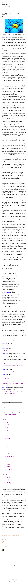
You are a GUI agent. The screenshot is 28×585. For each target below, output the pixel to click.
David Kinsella (8, 541)
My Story (7, 6)
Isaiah (19, 535)
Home (3, 6)
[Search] (25, 2)
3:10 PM (12, 541)
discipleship (12, 535)
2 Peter (5, 535)
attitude (8, 535)
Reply (6, 546)
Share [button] (3, 533)
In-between (5, 4)
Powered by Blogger (14, 579)
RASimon (17, 581)
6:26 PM (11, 549)
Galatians (15, 535)
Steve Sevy (7, 549)
